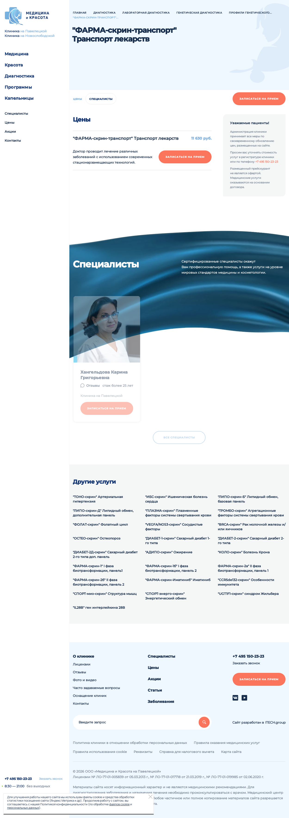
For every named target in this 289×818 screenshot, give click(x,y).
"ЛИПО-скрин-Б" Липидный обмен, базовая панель (248, 499)
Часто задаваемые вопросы (96, 688)
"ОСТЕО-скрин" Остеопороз (96, 538)
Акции (10, 131)
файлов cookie (119, 804)
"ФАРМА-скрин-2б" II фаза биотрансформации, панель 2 (98, 582)
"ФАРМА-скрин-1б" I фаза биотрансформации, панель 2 (171, 568)
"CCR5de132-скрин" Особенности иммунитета (246, 582)
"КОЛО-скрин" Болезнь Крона (244, 552)
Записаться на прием (259, 98)
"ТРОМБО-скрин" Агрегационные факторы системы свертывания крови (251, 513)
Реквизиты (143, 751)
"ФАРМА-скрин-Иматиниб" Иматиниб (177, 580)
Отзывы (79, 672)
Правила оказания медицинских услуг (227, 742)
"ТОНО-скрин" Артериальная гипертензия (98, 499)
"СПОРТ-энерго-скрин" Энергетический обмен (165, 596)
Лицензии (81, 664)
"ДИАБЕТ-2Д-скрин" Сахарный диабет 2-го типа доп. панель (105, 554)
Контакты (13, 140)
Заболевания (161, 701)
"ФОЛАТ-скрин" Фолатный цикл (100, 524)
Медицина (17, 54)
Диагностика (19, 76)
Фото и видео (84, 680)
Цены (9, 122)
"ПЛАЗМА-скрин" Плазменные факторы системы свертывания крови (178, 513)
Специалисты (16, 113)
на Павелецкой (33, 31)
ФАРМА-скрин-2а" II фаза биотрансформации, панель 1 (243, 568)
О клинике (83, 656)
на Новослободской (37, 36)
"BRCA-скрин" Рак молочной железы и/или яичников (252, 526)
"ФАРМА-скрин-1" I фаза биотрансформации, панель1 (98, 568)
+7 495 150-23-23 (18, 778)
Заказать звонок (50, 778)
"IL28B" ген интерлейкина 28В (99, 607)
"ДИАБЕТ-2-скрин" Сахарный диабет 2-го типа (251, 540)
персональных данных (23, 808)
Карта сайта (231, 751)
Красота (14, 65)
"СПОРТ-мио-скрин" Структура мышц (105, 594)
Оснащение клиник (89, 696)
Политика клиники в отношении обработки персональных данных (130, 742)
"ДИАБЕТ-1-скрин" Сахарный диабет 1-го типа (177, 540)
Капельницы (19, 98)
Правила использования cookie (100, 751)
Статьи (155, 690)
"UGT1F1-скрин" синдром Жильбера (248, 594)
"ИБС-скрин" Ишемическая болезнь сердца (176, 499)
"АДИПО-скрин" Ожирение (168, 552)
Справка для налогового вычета (186, 751)
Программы (18, 87)
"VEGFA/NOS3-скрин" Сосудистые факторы (174, 526)
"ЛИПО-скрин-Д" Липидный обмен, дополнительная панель (103, 513)
